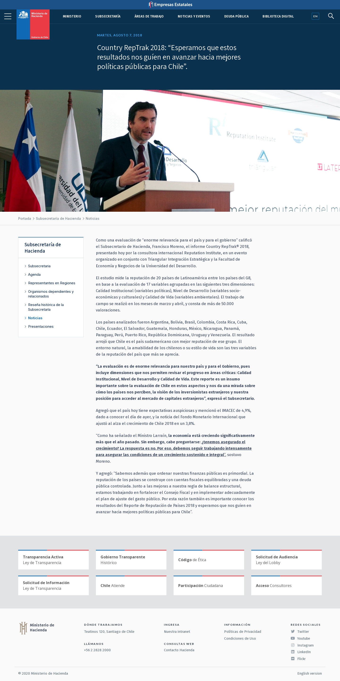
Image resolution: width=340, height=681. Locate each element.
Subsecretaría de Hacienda (58, 218)
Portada (24, 218)
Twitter (300, 631)
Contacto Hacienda (179, 650)
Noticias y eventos (194, 16)
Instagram (302, 645)
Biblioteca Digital (278, 16)
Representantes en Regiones (51, 283)
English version (309, 673)
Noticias (92, 218)
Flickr (298, 659)
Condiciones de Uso (240, 638)
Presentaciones (41, 326)
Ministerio (72, 16)
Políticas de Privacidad (242, 631)
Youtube (300, 638)
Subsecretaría (107, 16)
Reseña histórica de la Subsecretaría (46, 307)
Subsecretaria (39, 266)
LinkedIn (301, 652)
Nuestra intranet (177, 631)
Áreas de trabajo (149, 16)
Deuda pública (236, 16)
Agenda (34, 274)
